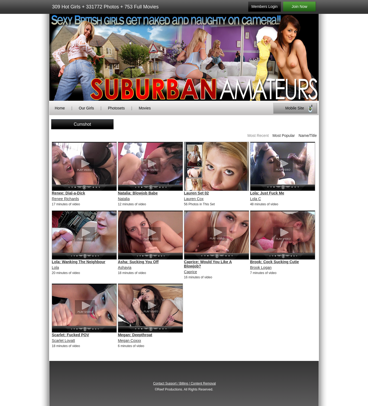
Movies (145, 108)
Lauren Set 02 (196, 193)
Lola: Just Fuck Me (267, 193)
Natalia (124, 199)
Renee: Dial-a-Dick (68, 193)
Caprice (190, 272)
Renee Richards (65, 199)
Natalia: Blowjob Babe (138, 193)
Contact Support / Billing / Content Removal (184, 383)
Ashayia (124, 267)
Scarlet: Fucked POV (70, 335)
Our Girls (86, 108)
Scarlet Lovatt (63, 340)
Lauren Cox (194, 199)
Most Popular (283, 135)
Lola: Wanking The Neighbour (78, 262)
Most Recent (258, 135)
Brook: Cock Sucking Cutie (274, 262)
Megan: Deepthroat (135, 335)
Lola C (255, 199)
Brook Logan (261, 267)
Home (60, 108)
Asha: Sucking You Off (138, 262)
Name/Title (308, 135)
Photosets (116, 108)
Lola (55, 267)
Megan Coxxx (129, 340)
